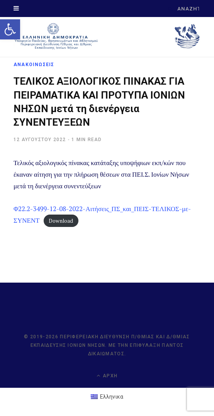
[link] (10, 29)
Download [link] (61, 220)
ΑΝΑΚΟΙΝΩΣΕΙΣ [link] (34, 64)
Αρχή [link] (107, 375)
